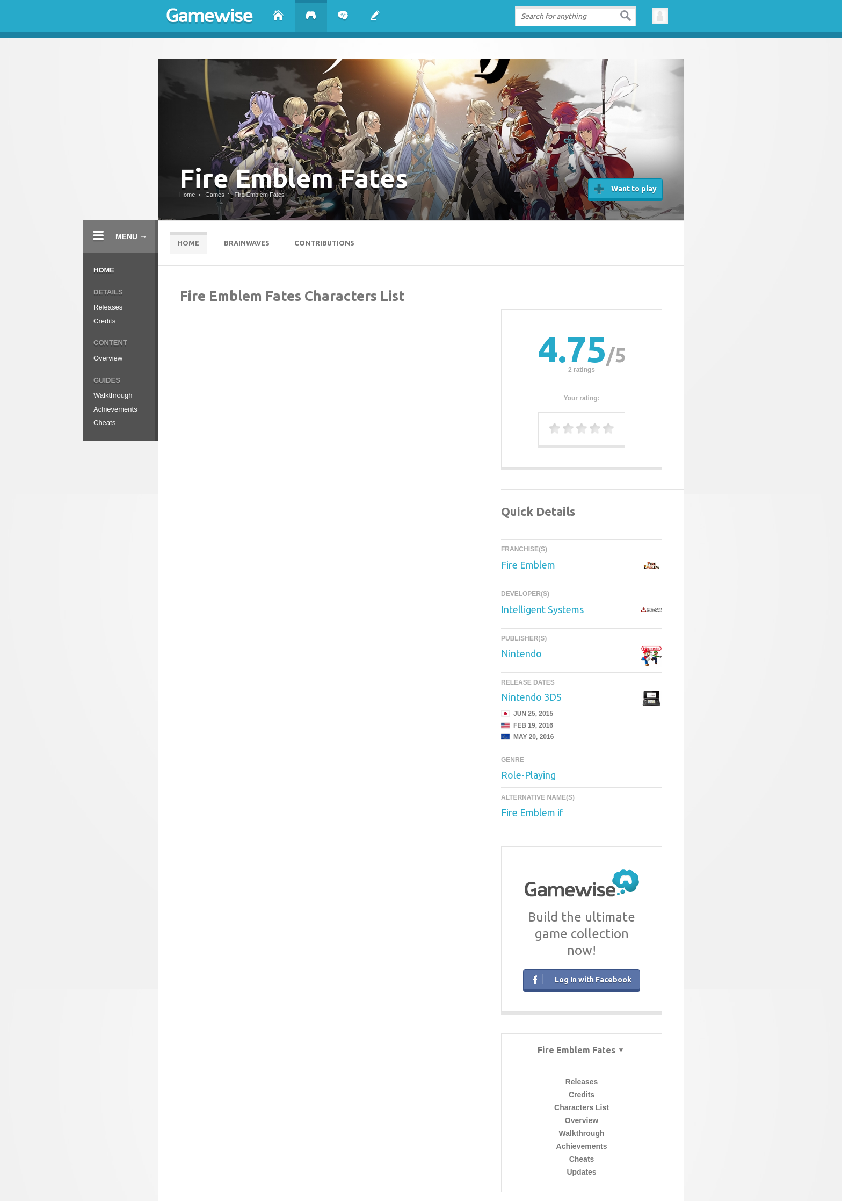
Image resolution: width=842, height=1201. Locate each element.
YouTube (556, 1149)
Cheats (104, 423)
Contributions (324, 243)
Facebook (445, 1149)
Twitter (483, 1149)
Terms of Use (411, 1168)
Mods (337, 1175)
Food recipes (431, 1175)
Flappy (386, 1175)
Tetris (535, 1175)
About (281, 1149)
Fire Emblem (528, 564)
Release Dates (528, 683)
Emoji (300, 1175)
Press (412, 1149)
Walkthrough (113, 395)
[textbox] (575, 16)
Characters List (329, 416)
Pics (368, 1175)
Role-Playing (528, 774)
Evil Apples (560, 1175)
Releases (107, 307)
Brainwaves (247, 243)
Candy (318, 1175)
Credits (104, 321)
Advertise (352, 1149)
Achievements (115, 409)
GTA (353, 1175)
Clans (405, 1175)
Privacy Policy (449, 1168)
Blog (385, 1149)
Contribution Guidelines (498, 1168)
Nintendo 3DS (531, 697)
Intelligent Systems (542, 609)
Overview (107, 358)
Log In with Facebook (580, 978)
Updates (329, 480)
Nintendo (521, 653)
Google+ (520, 1149)
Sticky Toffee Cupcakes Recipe (488, 1175)
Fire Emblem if (532, 812)
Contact (313, 1149)
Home (103, 270)
